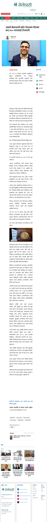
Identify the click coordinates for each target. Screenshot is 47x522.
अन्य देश (33, 21)
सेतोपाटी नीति (35, 498)
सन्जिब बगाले (13, 37)
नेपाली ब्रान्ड (26, 18)
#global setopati (27, 417)
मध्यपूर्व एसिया (21, 21)
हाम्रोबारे (34, 496)
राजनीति (13, 18)
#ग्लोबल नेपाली (12, 417)
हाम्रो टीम (42, 500)
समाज (36, 18)
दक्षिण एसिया (28, 21)
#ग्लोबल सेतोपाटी (27, 420)
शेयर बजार (35, 491)
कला (41, 18)
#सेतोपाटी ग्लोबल (20, 420)
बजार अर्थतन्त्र (20, 18)
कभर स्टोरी (7, 18)
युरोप (11, 21)
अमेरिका (2, 21)
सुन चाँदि (34, 493)
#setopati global (13, 420)
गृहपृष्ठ (34, 487)
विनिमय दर (35, 489)
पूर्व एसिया (16, 21)
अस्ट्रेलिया (7, 21)
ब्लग (45, 18)
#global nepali (19, 417)
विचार (32, 18)
